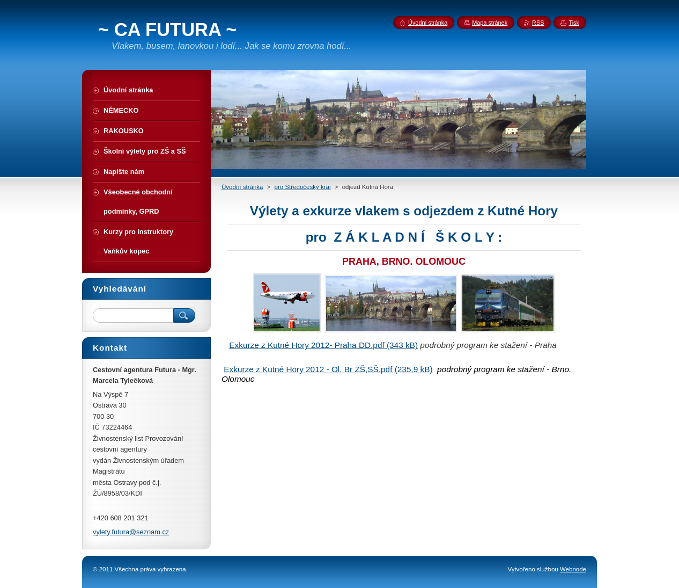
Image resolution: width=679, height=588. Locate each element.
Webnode (573, 569)
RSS (538, 22)
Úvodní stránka (242, 187)
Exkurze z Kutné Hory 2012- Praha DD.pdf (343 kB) (323, 345)
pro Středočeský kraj (303, 187)
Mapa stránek (489, 22)
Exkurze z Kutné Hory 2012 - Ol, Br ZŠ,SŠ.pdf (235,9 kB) (328, 369)
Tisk (574, 22)
